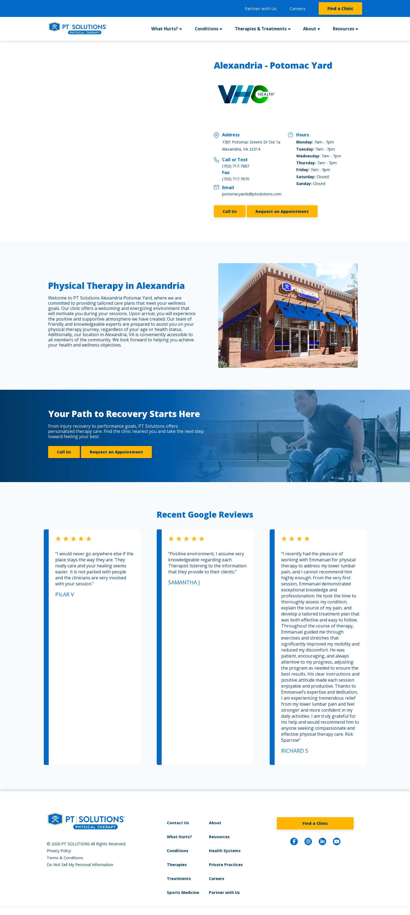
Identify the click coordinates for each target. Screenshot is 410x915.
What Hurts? (164, 28)
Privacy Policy (59, 850)
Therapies (177, 864)
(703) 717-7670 (235, 178)
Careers (298, 8)
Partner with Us (261, 8)
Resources (343, 28)
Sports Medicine (183, 892)
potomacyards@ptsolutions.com (251, 194)
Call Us (230, 211)
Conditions (206, 28)
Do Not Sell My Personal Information (80, 864)
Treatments (179, 878)
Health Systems (225, 850)
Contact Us (178, 822)
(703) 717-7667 (235, 166)
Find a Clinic (340, 8)
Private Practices (226, 864)
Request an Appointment (282, 211)
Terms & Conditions (65, 857)
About (309, 28)
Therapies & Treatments (261, 28)
